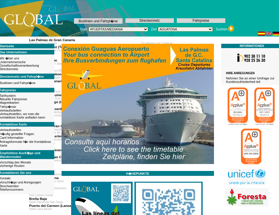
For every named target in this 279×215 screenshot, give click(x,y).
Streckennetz (149, 21)
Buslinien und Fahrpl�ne (98, 21)
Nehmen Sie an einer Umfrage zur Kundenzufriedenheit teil (250, 79)
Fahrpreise (200, 21)
